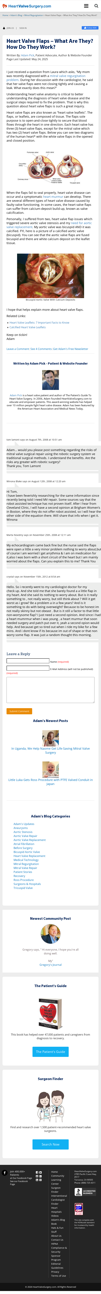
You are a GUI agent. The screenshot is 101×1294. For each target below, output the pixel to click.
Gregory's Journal (51, 970)
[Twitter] (40, 1177)
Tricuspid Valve (23, 893)
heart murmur (53, 197)
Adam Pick (27, 55)
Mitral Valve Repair (25, 873)
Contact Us (57, 1245)
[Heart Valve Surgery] (90, 28)
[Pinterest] (40, 1184)
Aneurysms (21, 833)
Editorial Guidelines (57, 1271)
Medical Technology (26, 865)
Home (5, 15)
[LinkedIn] (37, 1184)
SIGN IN (23, 28)
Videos (55, 1221)
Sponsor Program (56, 1263)
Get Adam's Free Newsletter (70, 349)
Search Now (50, 1149)
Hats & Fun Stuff (57, 1235)
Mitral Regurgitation (33, 15)
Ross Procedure (24, 885)
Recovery (19, 881)
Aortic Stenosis (23, 837)
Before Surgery (23, 853)
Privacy (55, 1277)
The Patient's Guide (50, 1057)
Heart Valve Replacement (29, 861)
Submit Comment (19, 716)
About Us (56, 1241)
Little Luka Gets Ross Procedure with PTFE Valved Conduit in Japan (50, 787)
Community (57, 1181)
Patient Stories (23, 877)
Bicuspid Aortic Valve (27, 857)
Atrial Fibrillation (24, 849)
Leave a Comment (18, 349)
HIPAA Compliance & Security (59, 1253)
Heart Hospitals (56, 1215)
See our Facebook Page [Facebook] (19, 1188)
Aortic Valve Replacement (30, 845)
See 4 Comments (41, 349)
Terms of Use (58, 1281)
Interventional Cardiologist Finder (59, 1205)
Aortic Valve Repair (25, 841)
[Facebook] (37, 1177)
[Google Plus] (40, 1181)
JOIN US (8, 28)
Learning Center (56, 1187)
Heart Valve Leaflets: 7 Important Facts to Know (39, 323)
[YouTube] (37, 1181)
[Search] (97, 6)
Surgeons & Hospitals (27, 889)
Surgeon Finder (56, 1195)
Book (54, 1229)
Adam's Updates (24, 829)
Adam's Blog (16, 15)
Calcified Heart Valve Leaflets (28, 327)
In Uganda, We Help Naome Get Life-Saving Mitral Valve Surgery (50, 756)
